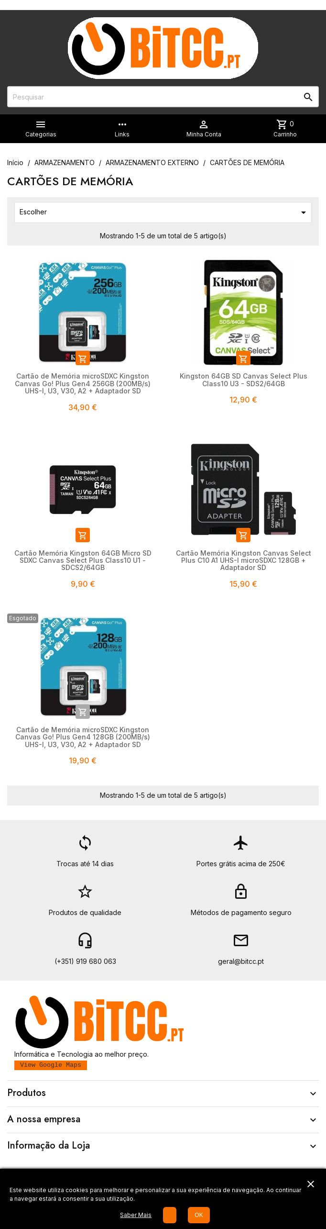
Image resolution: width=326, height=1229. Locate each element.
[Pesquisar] (163, 96)
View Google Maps (50, 1065)
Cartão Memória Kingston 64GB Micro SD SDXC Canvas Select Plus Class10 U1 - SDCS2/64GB (83, 560)
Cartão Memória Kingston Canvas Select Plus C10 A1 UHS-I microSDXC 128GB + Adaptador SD (243, 560)
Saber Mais (136, 1214)
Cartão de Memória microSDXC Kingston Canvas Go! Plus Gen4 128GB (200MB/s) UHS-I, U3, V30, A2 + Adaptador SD (82, 737)
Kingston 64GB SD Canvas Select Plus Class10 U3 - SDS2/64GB (243, 379)
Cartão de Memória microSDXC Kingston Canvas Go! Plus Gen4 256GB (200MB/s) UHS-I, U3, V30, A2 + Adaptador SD (83, 383)
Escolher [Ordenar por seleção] (164, 212)
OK (199, 1215)
